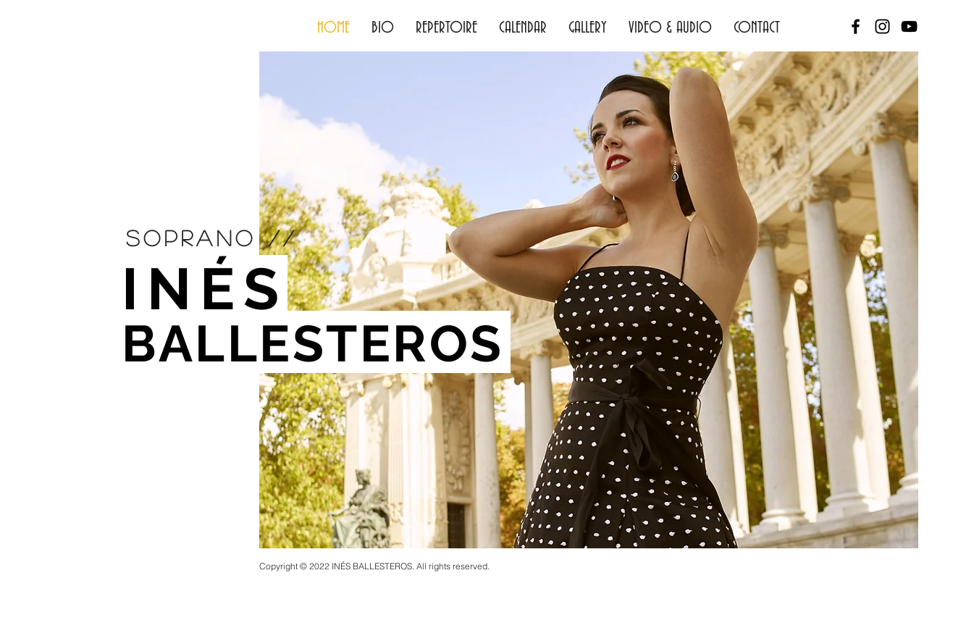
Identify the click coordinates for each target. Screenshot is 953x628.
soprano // (212, 237)
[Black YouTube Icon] (909, 26)
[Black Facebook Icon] (855, 26)
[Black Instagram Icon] (882, 26)
